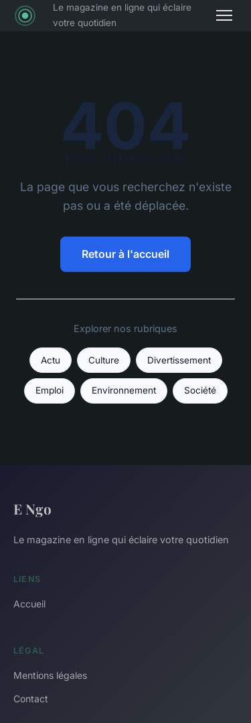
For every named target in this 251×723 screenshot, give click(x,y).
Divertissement (179, 360)
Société (200, 390)
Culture (103, 360)
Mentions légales (50, 675)
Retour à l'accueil (125, 254)
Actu (50, 360)
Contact (30, 698)
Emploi (49, 390)
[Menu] (224, 15)
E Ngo (32, 508)
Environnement (124, 390)
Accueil (29, 603)
